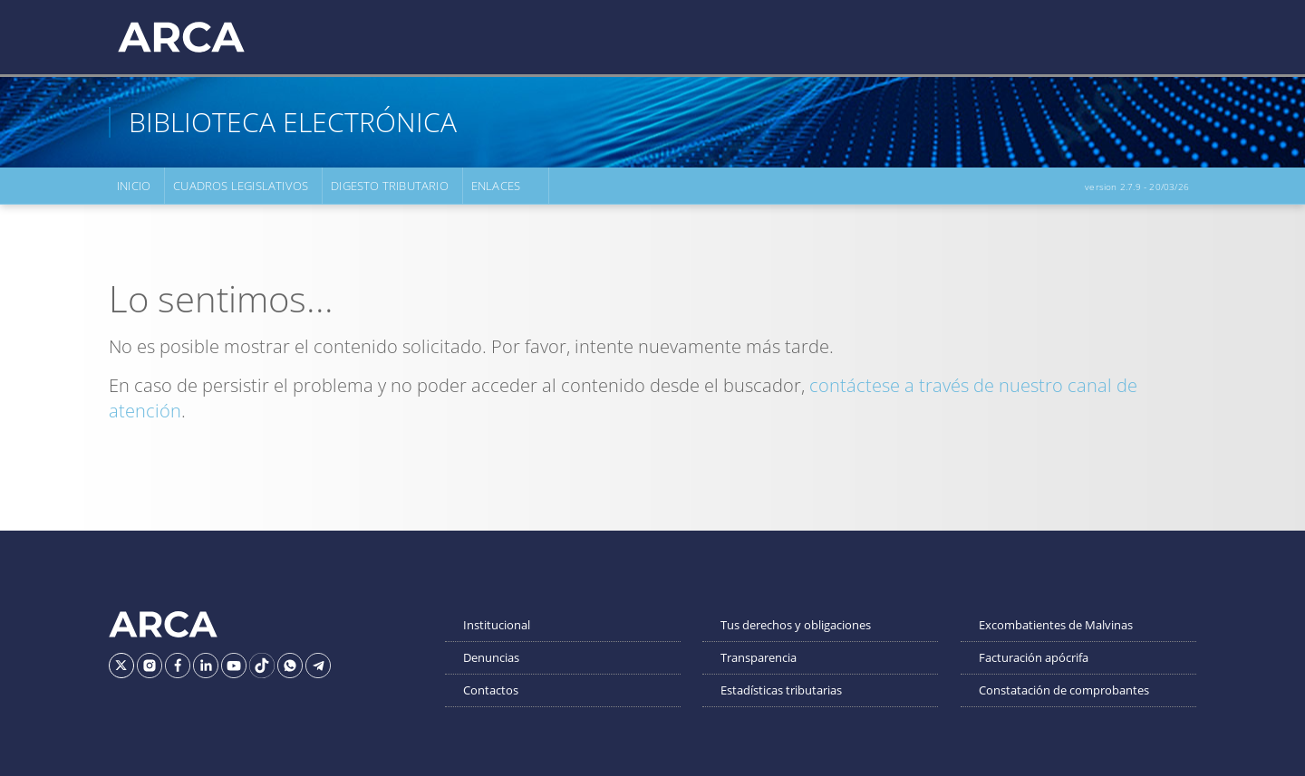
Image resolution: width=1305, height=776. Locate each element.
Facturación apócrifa (1033, 657)
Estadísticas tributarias (781, 690)
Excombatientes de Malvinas (1056, 625)
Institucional (496, 625)
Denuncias (491, 657)
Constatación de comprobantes (1064, 690)
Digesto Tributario (390, 185)
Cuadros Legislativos (240, 185)
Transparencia (758, 657)
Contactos (490, 690)
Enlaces (495, 185)
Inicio (133, 185)
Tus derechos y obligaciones (795, 625)
